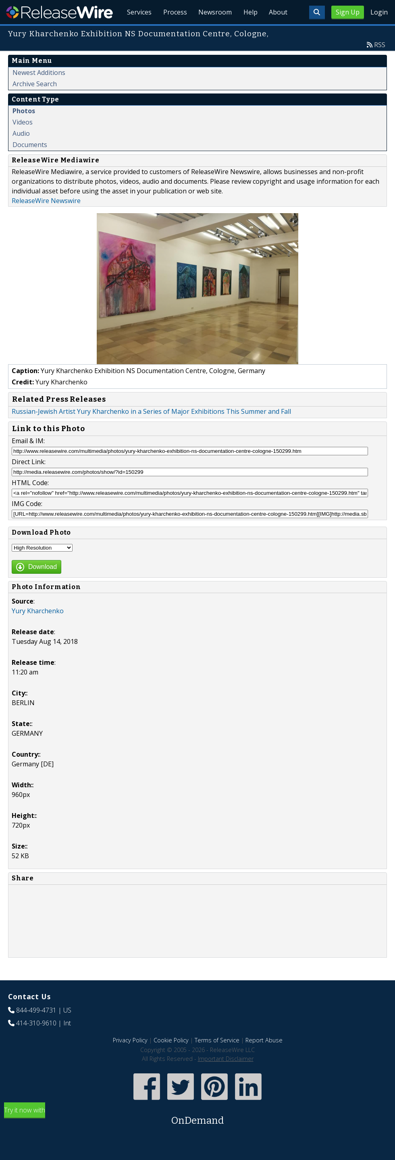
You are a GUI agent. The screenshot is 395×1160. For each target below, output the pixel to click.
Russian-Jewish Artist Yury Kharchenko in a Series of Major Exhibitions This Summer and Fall (151, 429)
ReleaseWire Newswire (46, 219)
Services (133, 32)
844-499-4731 (36, 1028)
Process (170, 32)
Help (248, 32)
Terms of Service (217, 1058)
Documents (29, 163)
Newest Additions (38, 91)
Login (379, 12)
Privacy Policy (130, 1058)
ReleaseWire (59, 12)
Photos (23, 129)
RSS (379, 63)
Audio (21, 151)
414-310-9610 (36, 1041)
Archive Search (34, 102)
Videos (22, 140)
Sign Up (348, 12)
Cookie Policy (171, 1058)
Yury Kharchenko (38, 629)
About (277, 32)
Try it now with (197, 1135)
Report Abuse (264, 1058)
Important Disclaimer (226, 1077)
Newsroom (211, 32)
